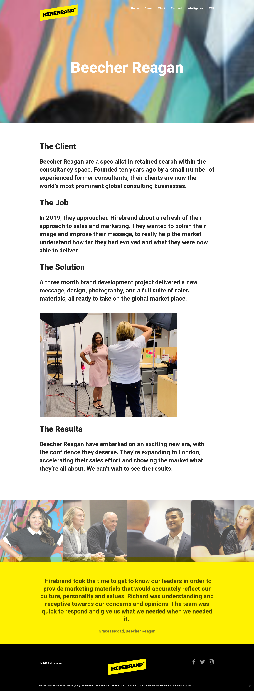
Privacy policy (208, 685)
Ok (197, 685)
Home (135, 8)
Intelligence (195, 8)
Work (162, 8)
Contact (176, 8)
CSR (212, 8)
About (148, 8)
